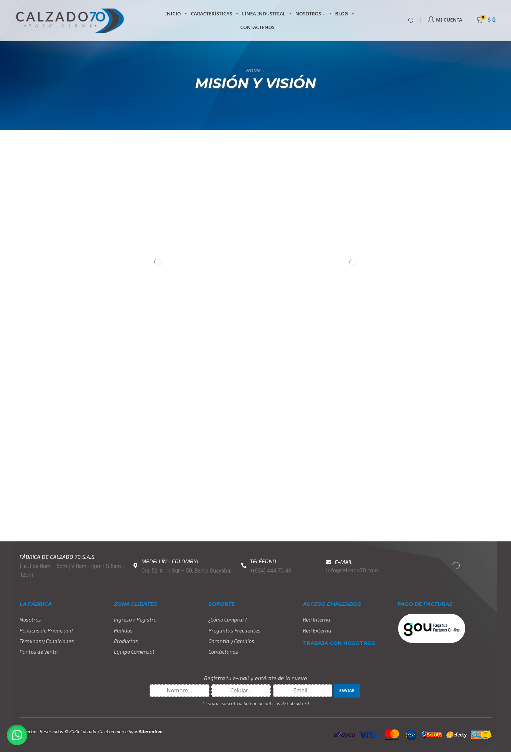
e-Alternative (148, 731)
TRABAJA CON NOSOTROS (339, 643)
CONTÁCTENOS (257, 27)
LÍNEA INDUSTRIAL (263, 13)
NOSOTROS (310, 13)
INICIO (173, 13)
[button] (17, 735)
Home (253, 70)
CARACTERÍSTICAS (211, 13)
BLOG (341, 13)
